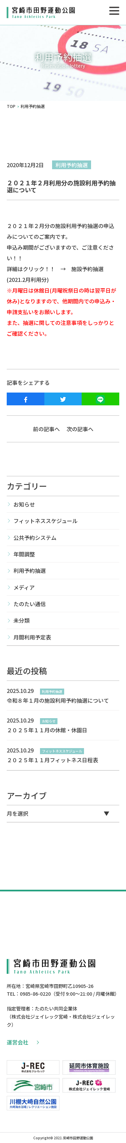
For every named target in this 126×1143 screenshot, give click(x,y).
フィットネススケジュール (45, 521)
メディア (24, 587)
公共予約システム (34, 537)
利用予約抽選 (71, 165)
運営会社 (22, 1042)
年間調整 (24, 554)
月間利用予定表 (32, 637)
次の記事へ (80, 429)
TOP (11, 106)
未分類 (21, 620)
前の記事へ (46, 429)
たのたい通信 (29, 604)
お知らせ (24, 504)
